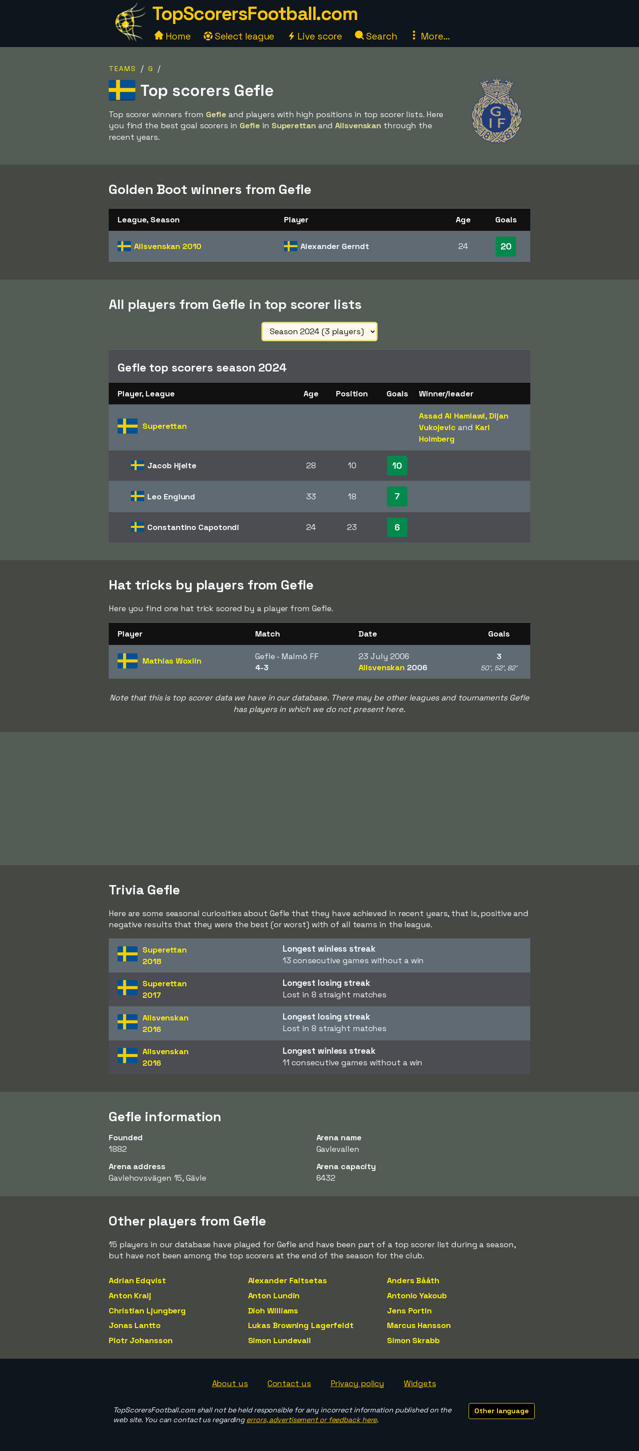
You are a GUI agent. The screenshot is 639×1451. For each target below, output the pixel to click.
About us (230, 1383)
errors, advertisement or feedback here (311, 1419)
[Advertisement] (319, 798)
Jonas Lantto (135, 1325)
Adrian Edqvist (137, 1280)
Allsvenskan (167, 246)
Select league (239, 36)
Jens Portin (409, 1310)
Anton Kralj (130, 1295)
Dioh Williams (273, 1310)
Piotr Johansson (141, 1340)
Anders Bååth (413, 1280)
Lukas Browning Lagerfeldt (301, 1325)
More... (430, 36)
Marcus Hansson (419, 1325)
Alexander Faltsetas (287, 1280)
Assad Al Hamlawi (452, 416)
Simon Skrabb (413, 1340)
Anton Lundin (274, 1295)
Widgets (420, 1383)
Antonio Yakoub (417, 1295)
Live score (314, 36)
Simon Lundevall (280, 1340)
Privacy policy (358, 1383)
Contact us (289, 1383)
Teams (122, 68)
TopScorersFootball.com (254, 13)
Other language (501, 1410)
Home (172, 36)
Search (376, 36)
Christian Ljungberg (147, 1310)
